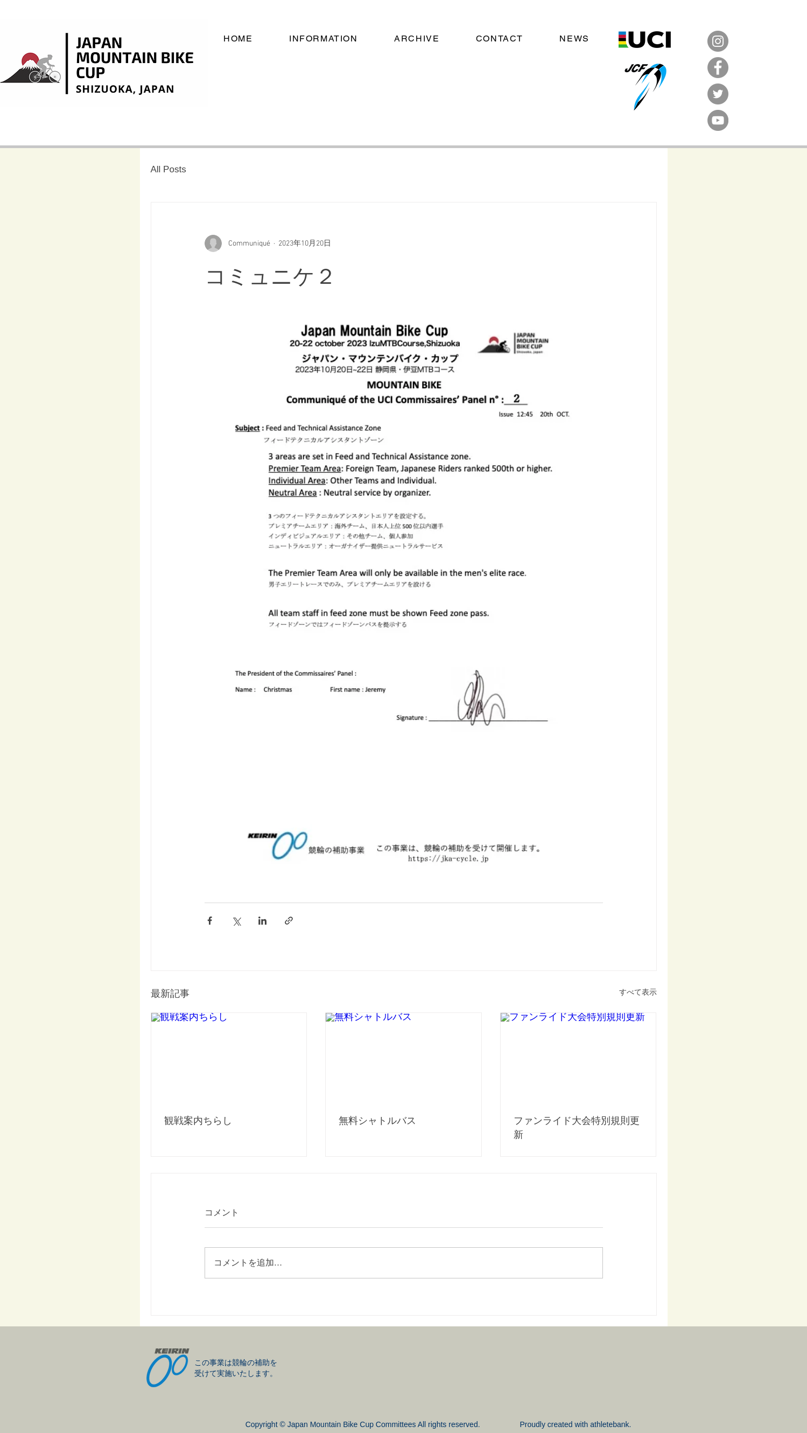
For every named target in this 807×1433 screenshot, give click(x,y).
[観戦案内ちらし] (229, 1056)
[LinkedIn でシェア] (262, 920)
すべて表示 (638, 992)
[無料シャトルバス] (403, 1056)
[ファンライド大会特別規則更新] (578, 1056)
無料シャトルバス (377, 1120)
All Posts (168, 169)
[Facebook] (717, 67)
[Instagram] (717, 41)
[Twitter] (717, 93)
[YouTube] (717, 120)
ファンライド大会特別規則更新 (577, 1127)
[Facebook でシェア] (210, 920)
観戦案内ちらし (198, 1120)
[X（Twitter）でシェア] (236, 920)
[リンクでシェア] (289, 920)
